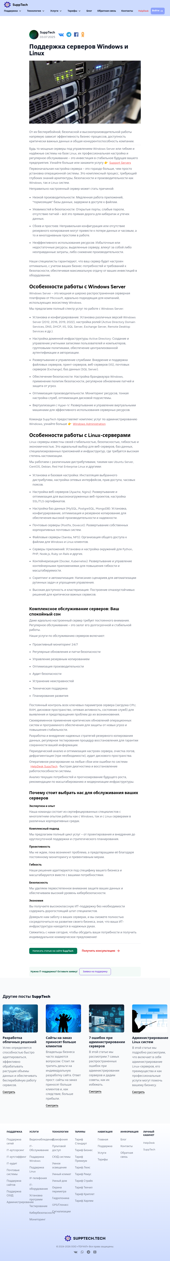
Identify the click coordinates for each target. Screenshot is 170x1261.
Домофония (60, 1139)
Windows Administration (89, 424)
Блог (89, 10)
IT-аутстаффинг (16, 1156)
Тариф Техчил (83, 1187)
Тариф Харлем (84, 1200)
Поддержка (13, 11)
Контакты (127, 10)
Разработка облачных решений (20, 1040)
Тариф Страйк (84, 1180)
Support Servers (120, 163)
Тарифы (74, 11)
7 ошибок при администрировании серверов (107, 1042)
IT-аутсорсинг (15, 1150)
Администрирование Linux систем (150, 1040)
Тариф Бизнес (84, 1150)
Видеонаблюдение (41, 1139)
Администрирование (20, 1202)
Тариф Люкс (82, 1167)
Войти (157, 11)
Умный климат (61, 1174)
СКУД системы (61, 1156)
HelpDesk (143, 10)
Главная (103, 1139)
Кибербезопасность (42, 1212)
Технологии (36, 11)
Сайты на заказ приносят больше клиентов (61, 1042)
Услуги (56, 11)
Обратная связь (106, 10)
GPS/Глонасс (60, 1204)
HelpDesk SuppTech (44, 766)
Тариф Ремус (83, 1174)
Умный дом (59, 1180)
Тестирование (38, 1206)
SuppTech (149, 1149)
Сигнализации (61, 1211)
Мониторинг (37, 1219)
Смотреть (9, 1092)
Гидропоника (60, 1198)
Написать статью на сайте (53, 950)
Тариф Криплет (84, 1194)
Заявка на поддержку (95, 971)
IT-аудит (12, 1163)
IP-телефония (38, 1178)
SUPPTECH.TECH (85, 1238)
